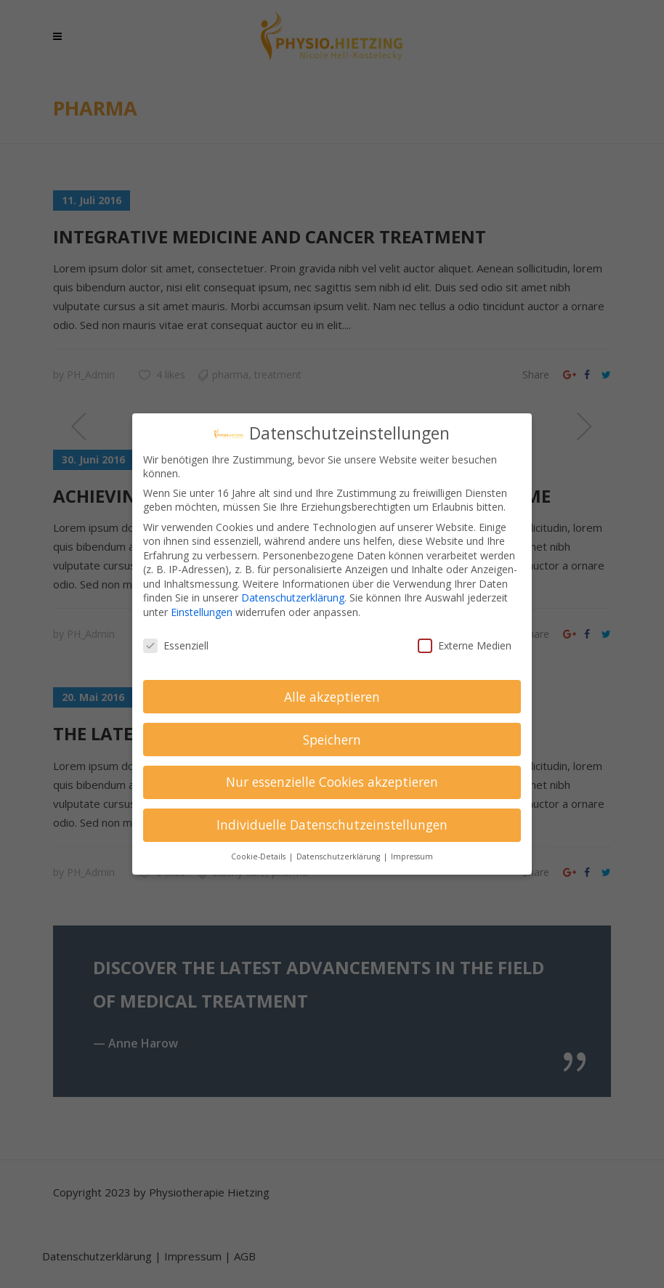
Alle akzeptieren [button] (332, 696)
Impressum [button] (412, 856)
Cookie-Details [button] (259, 856)
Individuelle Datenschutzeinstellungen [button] (332, 824)
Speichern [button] (332, 739)
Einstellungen (201, 612)
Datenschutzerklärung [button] (339, 856)
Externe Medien (464, 645)
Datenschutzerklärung (292, 597)
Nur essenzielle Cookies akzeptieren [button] (332, 781)
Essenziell (175, 645)
